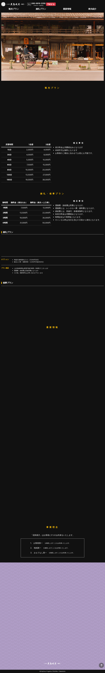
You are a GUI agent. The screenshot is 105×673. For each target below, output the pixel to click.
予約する (51, 4)
